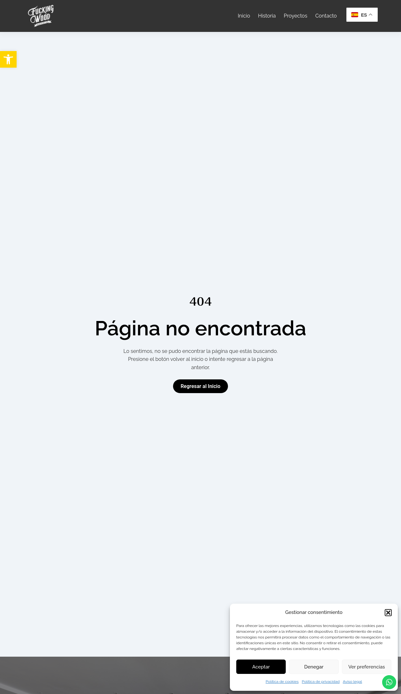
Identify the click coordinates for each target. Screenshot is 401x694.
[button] (8, 59)
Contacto (326, 16)
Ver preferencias (366, 667)
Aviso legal (352, 681)
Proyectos (295, 16)
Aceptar (261, 667)
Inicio (244, 16)
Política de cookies (282, 681)
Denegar (313, 667)
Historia (267, 16)
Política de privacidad (320, 681)
